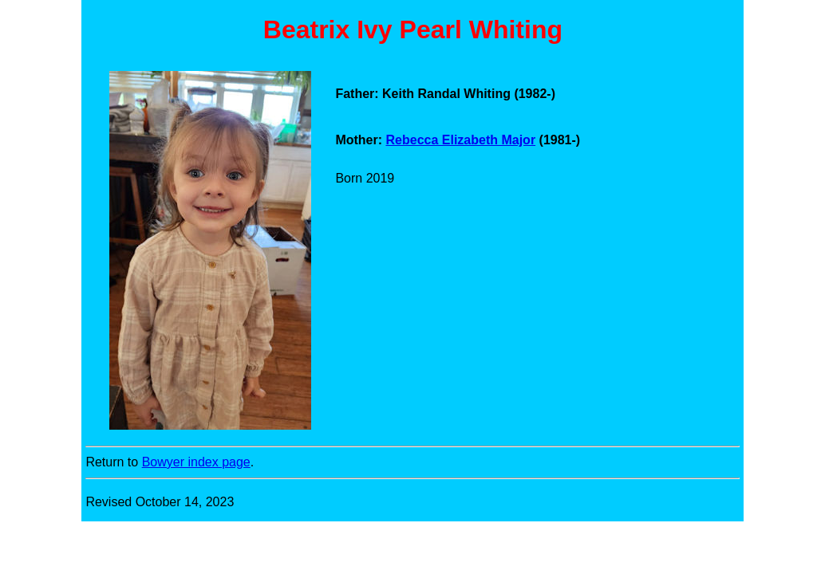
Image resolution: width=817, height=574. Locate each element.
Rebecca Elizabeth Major (461, 140)
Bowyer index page (196, 462)
